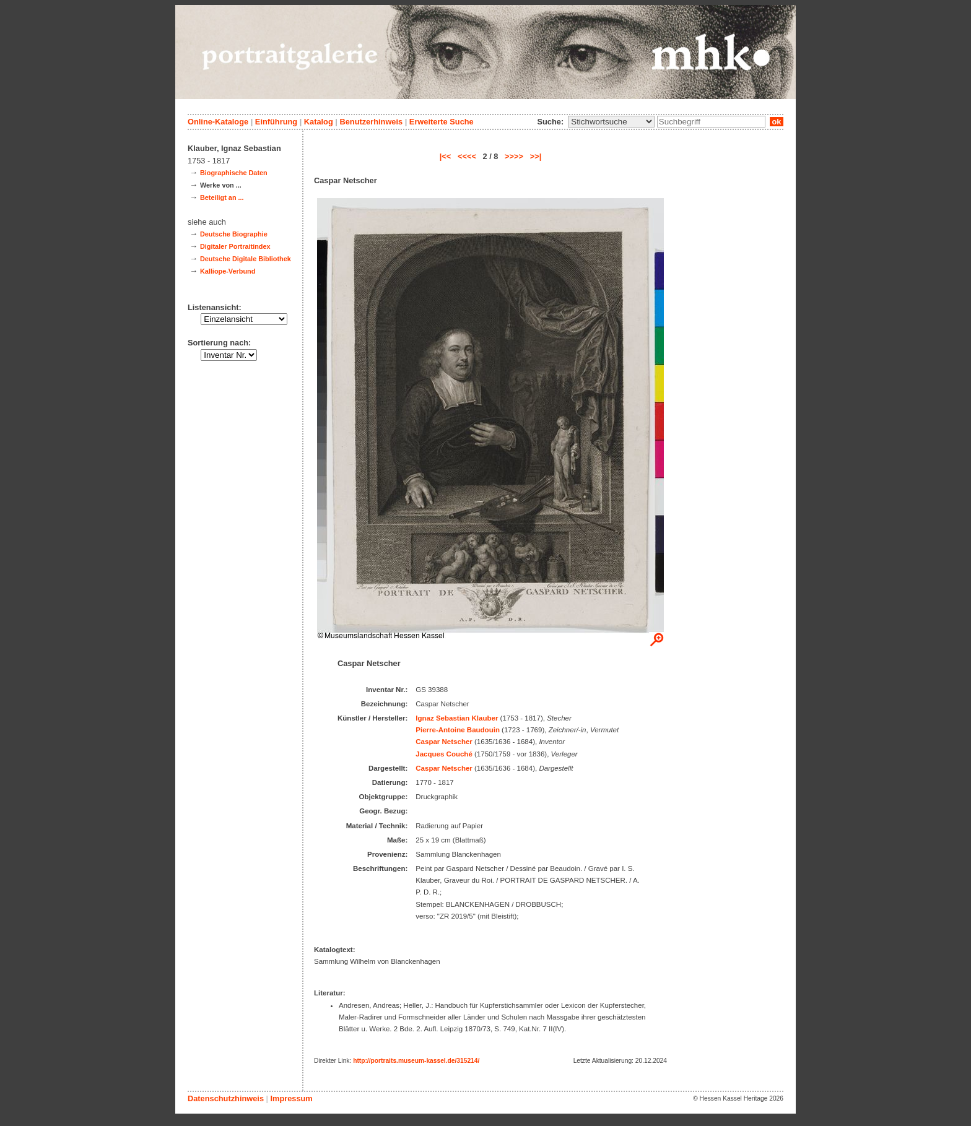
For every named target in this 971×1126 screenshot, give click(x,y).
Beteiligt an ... (222, 197)
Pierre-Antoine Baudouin (458, 730)
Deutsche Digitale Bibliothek (245, 258)
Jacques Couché (444, 754)
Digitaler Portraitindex (235, 246)
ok (776, 121)
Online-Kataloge (218, 121)
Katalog (318, 121)
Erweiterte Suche (441, 121)
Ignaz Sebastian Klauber (457, 718)
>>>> (514, 156)
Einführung (276, 121)
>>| (536, 156)
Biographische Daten (234, 172)
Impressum (291, 1098)
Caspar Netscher (444, 741)
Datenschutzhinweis (226, 1098)
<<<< (467, 156)
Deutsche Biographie (234, 234)
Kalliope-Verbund (227, 271)
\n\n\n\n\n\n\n (611, 122)
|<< (445, 156)
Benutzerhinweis (371, 121)
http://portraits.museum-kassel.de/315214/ (416, 1060)
